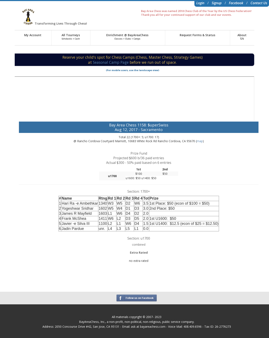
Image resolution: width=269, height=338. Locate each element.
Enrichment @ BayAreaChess (127, 36)
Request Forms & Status (197, 35)
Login (200, 3)
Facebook (236, 3)
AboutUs (242, 36)
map (200, 141)
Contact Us (259, 3)
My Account (32, 35)
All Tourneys (71, 36)
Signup (217, 3)
